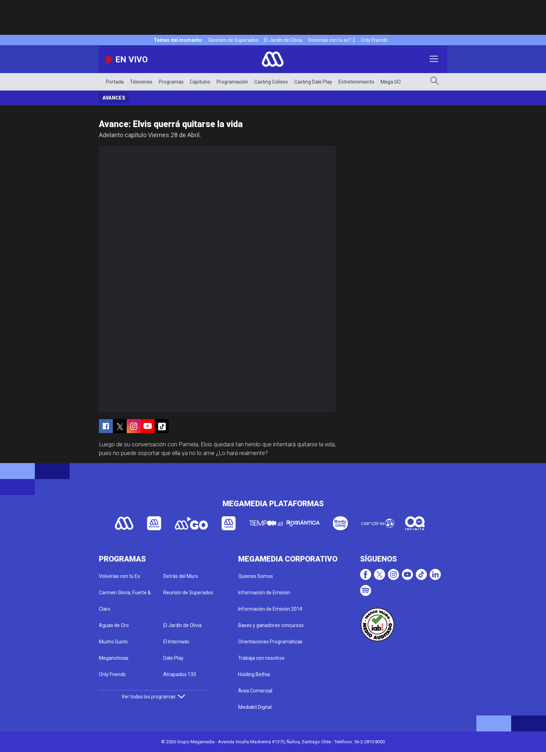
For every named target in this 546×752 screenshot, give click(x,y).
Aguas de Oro (114, 625)
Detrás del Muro (180, 576)
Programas (171, 82)
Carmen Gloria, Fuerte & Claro (125, 601)
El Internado (176, 641)
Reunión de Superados (233, 40)
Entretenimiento (356, 82)
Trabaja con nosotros (261, 658)
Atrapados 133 (179, 674)
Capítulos (200, 82)
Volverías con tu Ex (119, 576)
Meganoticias (113, 658)
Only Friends (374, 40)
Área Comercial (255, 691)
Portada (115, 82)
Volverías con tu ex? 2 (331, 40)
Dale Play (173, 658)
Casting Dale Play (313, 82)
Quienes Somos (255, 576)
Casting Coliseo (271, 82)
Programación (232, 82)
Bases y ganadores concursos (271, 625)
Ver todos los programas (153, 696)
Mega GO (391, 82)
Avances (113, 98)
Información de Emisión (264, 592)
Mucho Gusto (113, 641)
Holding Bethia (254, 674)
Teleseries (141, 82)
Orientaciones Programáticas (270, 641)
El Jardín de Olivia (283, 40)
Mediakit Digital (255, 707)
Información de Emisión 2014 (270, 609)
